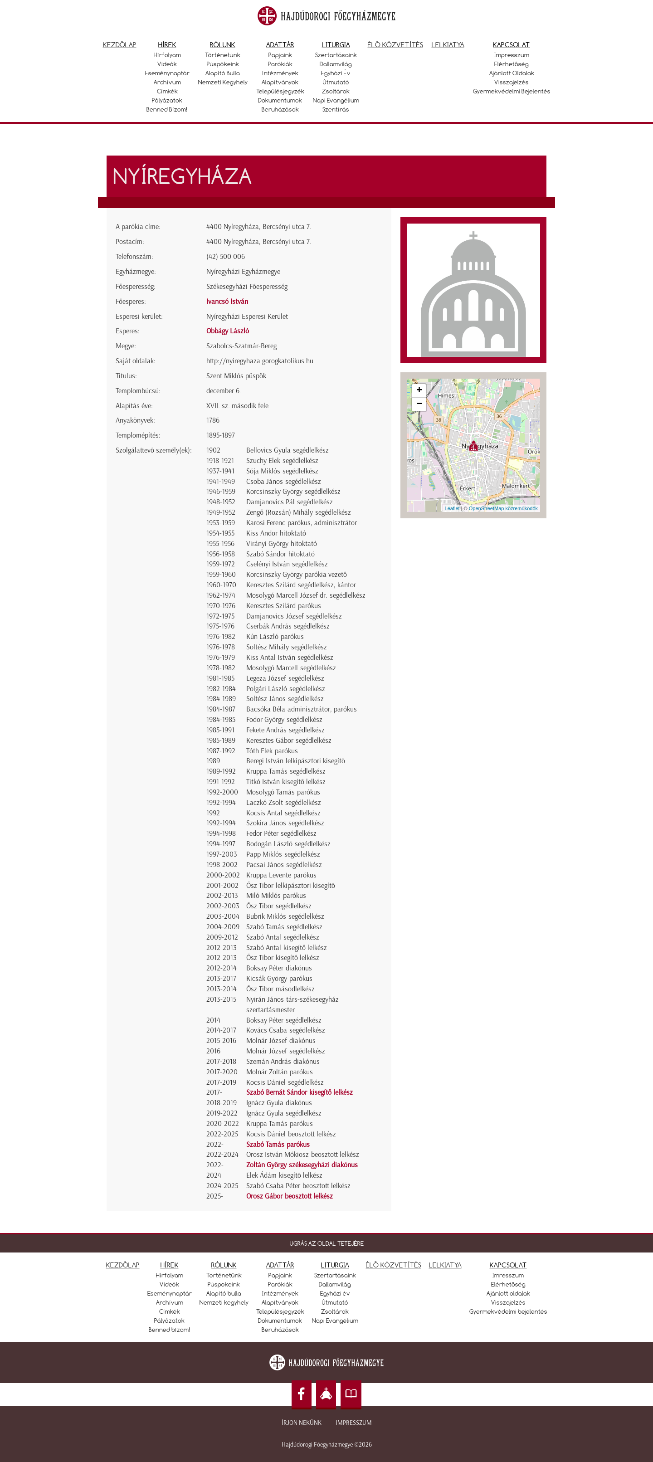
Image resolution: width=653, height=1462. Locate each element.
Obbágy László (227, 331)
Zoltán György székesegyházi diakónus (302, 1164)
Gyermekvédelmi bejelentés (512, 91)
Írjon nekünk (302, 1423)
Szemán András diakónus (283, 1061)
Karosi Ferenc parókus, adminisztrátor (301, 522)
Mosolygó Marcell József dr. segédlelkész (305, 595)
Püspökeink (223, 64)
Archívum (167, 82)
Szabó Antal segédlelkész (282, 937)
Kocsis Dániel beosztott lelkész (291, 1134)
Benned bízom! (167, 109)
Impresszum (511, 54)
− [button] (419, 404)
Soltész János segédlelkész (285, 698)
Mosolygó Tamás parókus (283, 792)
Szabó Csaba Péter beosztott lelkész (298, 1185)
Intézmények (280, 73)
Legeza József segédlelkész (285, 678)
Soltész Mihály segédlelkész (286, 647)
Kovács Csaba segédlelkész (285, 1030)
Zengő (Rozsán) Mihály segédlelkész (298, 512)
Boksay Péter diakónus (279, 968)
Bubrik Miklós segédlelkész (285, 916)
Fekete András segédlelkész (285, 730)
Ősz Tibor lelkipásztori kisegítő (290, 885)
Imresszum (508, 1275)
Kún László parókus (275, 636)
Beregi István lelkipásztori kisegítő (295, 760)
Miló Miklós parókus (276, 895)
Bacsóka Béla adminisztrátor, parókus (301, 709)
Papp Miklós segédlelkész (283, 854)
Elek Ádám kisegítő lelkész (284, 1175)
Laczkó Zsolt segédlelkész (283, 802)
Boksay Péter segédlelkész (284, 1020)
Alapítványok (280, 82)
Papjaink (280, 54)
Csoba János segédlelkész (283, 481)
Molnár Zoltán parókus (279, 1071)
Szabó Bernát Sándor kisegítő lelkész (299, 1092)
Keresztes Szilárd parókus (283, 605)
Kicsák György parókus (279, 978)
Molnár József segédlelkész (285, 1051)
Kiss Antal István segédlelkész (289, 657)
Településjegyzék (280, 91)
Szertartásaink (336, 54)
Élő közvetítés (395, 44)
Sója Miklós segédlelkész (282, 471)
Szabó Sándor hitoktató (280, 554)
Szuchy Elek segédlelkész (282, 460)
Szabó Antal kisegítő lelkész (286, 947)
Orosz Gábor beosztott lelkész (289, 1196)
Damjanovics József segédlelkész (294, 616)
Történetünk (222, 54)
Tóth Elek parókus (272, 750)
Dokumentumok (280, 100)
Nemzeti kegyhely (223, 82)
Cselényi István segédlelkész (287, 564)
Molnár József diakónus (281, 1040)
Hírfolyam (167, 54)
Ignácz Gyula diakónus (279, 1102)
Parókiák (280, 64)
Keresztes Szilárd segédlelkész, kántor (301, 584)
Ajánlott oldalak (511, 73)
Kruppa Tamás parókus (279, 1123)
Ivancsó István (227, 301)
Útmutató (336, 82)
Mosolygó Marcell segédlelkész (291, 667)
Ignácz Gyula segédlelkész (284, 1113)
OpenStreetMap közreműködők (503, 508)
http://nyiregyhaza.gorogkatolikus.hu (259, 360)
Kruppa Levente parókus (281, 875)
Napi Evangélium (336, 100)
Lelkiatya (448, 44)
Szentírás (335, 109)
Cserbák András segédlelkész (288, 626)
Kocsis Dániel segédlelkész (285, 1082)
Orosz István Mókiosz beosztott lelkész (302, 1154)
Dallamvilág (336, 64)
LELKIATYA (445, 1265)
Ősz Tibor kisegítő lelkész (282, 957)
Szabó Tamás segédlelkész (284, 926)
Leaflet (452, 508)
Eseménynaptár (167, 73)
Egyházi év (336, 73)
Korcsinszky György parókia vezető (296, 574)
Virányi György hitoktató (281, 543)
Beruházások (280, 109)
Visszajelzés (511, 82)
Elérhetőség (511, 64)
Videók (167, 64)
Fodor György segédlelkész (284, 719)
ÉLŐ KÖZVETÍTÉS (393, 1265)
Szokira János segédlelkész (285, 823)
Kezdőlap (119, 44)
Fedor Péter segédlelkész (281, 833)
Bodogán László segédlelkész (288, 843)
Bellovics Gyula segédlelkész (287, 450)
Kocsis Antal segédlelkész (283, 813)
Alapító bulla (222, 73)
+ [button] (419, 391)
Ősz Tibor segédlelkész (279, 906)
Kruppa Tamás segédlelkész (286, 771)
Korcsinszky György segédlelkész (293, 491)
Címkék (167, 91)
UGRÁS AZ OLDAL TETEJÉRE (327, 1243)
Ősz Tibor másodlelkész (280, 988)
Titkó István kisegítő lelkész (286, 781)
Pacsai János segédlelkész (284, 864)
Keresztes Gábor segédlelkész (288, 740)
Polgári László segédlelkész (285, 688)
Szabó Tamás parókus (278, 1144)
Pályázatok (167, 100)
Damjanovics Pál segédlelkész (289, 501)
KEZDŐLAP (123, 1265)
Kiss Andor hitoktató (276, 533)
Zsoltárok (336, 91)
